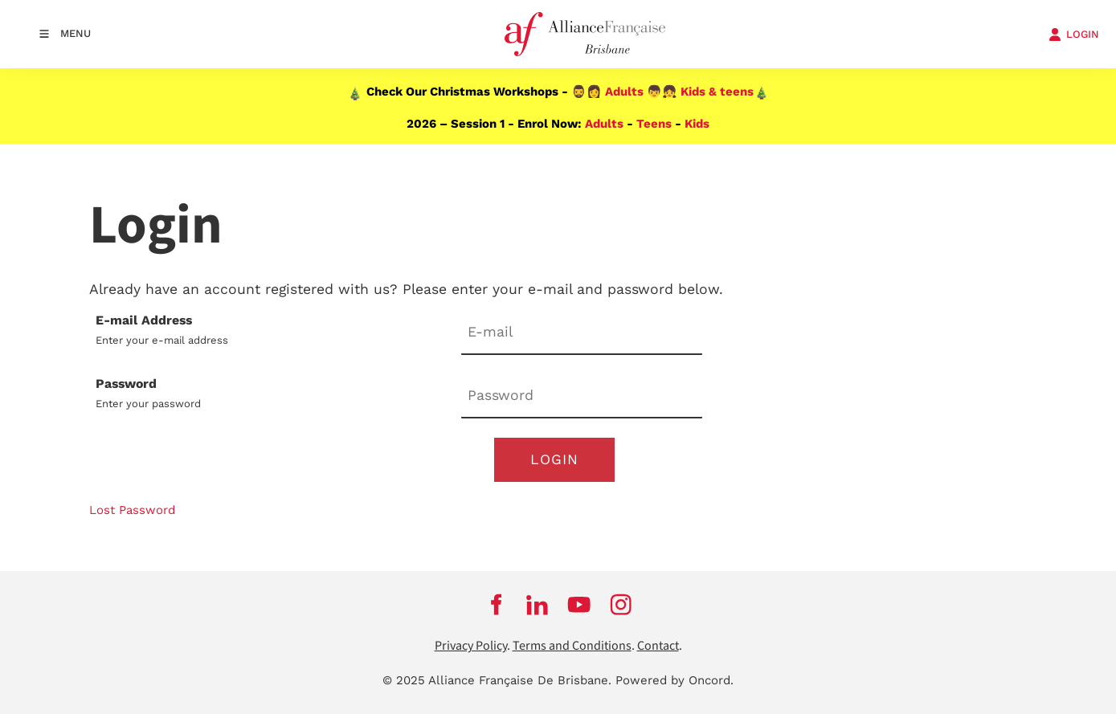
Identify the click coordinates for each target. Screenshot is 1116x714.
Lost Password (132, 510)
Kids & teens (717, 91)
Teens (654, 123)
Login (554, 459)
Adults (624, 91)
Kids (697, 123)
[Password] (581, 396)
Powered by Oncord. (674, 680)
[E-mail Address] (581, 333)
